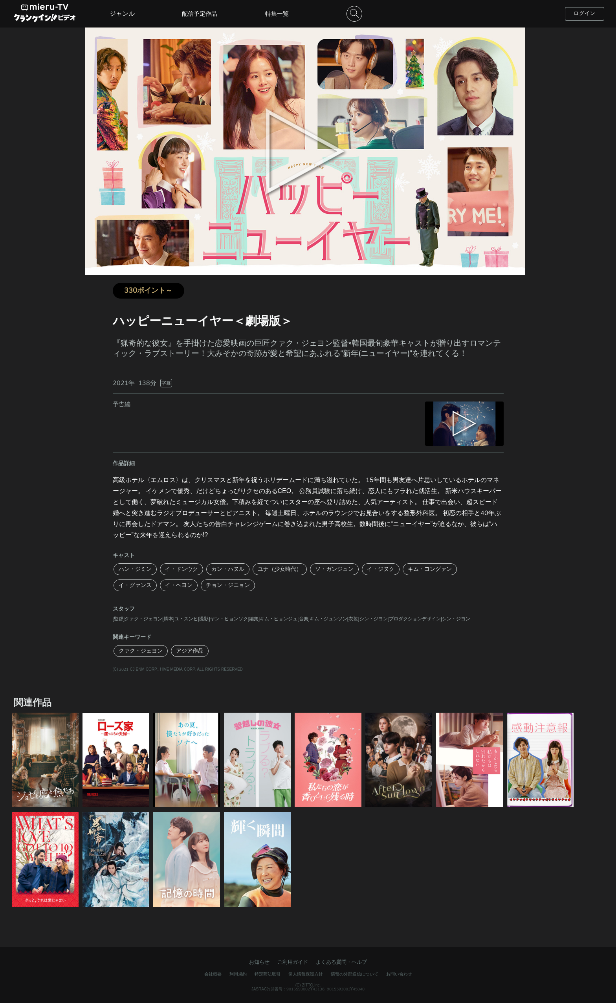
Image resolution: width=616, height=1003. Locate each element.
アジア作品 (190, 651)
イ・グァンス (135, 585)
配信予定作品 (199, 14)
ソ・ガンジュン (334, 569)
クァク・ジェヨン (141, 651)
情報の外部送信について (354, 974)
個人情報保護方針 (305, 974)
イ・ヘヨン (178, 585)
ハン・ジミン (135, 569)
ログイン (585, 13)
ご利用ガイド (292, 962)
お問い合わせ (399, 974)
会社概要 (213, 974)
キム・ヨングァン (430, 569)
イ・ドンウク (181, 569)
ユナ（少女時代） (280, 569)
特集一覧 (277, 14)
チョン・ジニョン (228, 585)
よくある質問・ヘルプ (341, 962)
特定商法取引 (267, 974)
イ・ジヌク (380, 569)
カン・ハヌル (227, 569)
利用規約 (238, 974)
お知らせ (259, 962)
